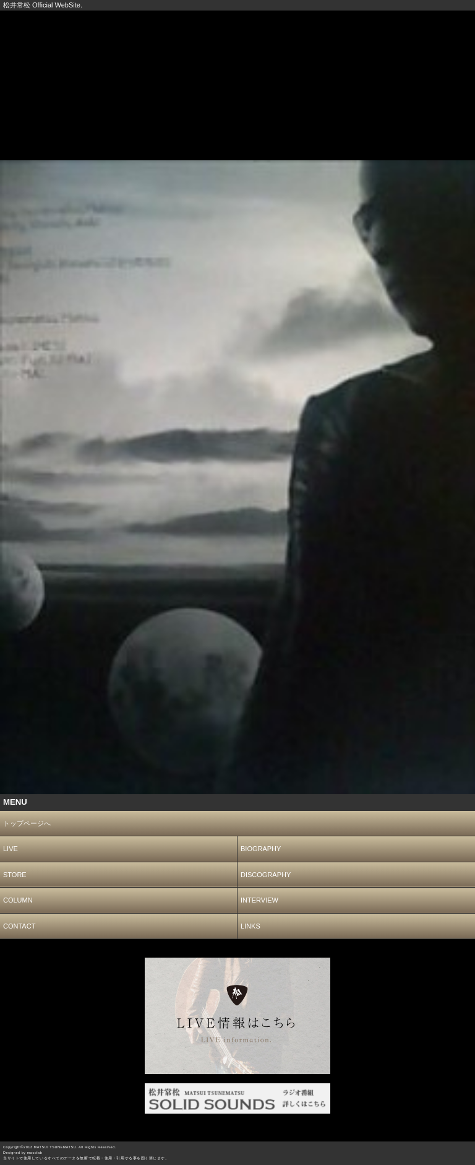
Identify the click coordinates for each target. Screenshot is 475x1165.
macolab (35, 1152)
